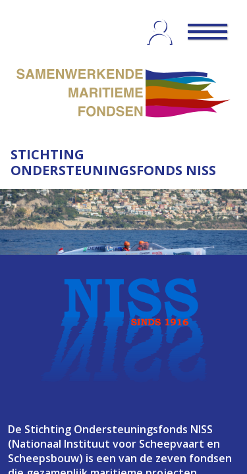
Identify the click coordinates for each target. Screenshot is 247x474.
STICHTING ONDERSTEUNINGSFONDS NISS (113, 162)
